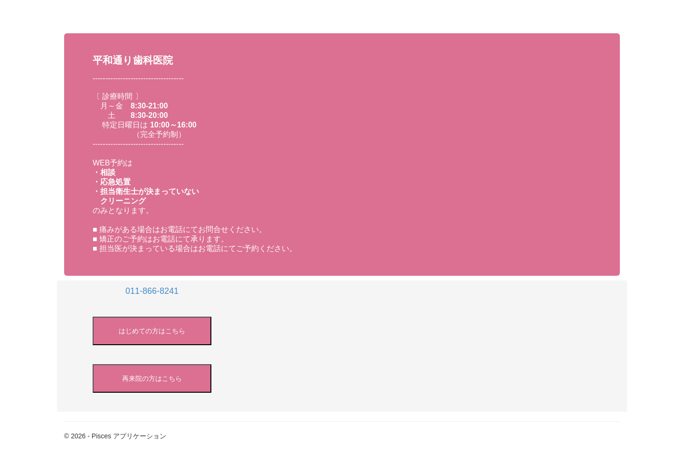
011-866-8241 (152, 291)
